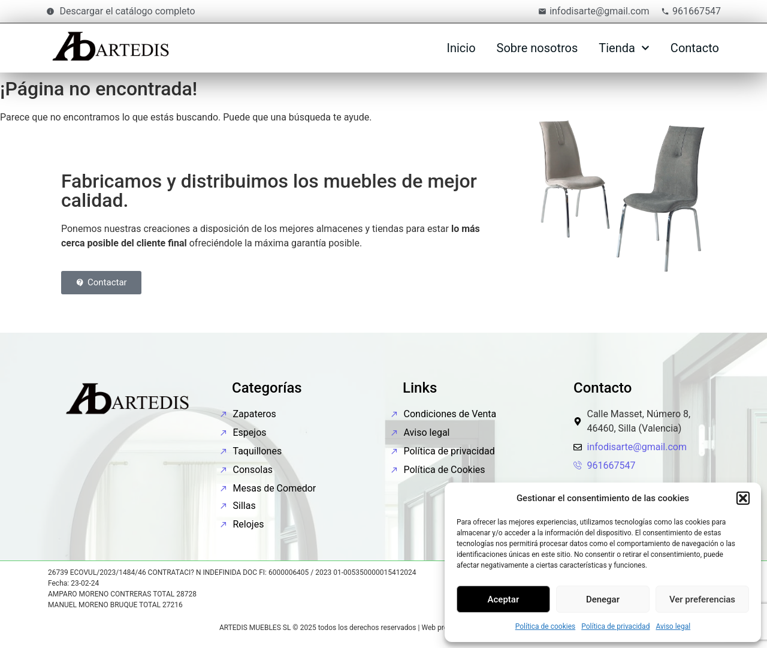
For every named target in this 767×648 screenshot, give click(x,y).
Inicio (460, 48)
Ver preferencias (702, 599)
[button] (743, 498)
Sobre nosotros (537, 48)
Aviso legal (673, 626)
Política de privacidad (615, 626)
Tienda (624, 48)
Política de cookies (545, 626)
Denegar (603, 599)
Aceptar (504, 599)
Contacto (695, 48)
